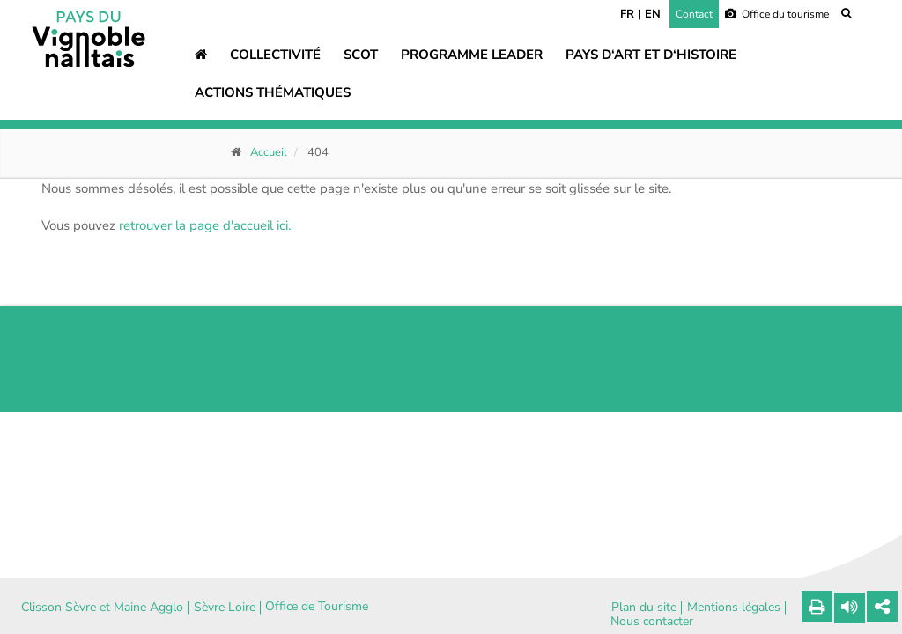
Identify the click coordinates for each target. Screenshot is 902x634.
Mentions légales (733, 608)
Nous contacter (651, 622)
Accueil (268, 152)
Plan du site (643, 608)
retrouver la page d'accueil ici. (205, 225)
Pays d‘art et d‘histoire (651, 54)
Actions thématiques (273, 92)
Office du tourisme (777, 14)
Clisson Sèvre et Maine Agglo (102, 608)
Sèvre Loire (224, 608)
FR (627, 14)
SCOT (361, 54)
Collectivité (275, 54)
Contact (694, 14)
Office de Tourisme (316, 607)
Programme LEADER (472, 54)
